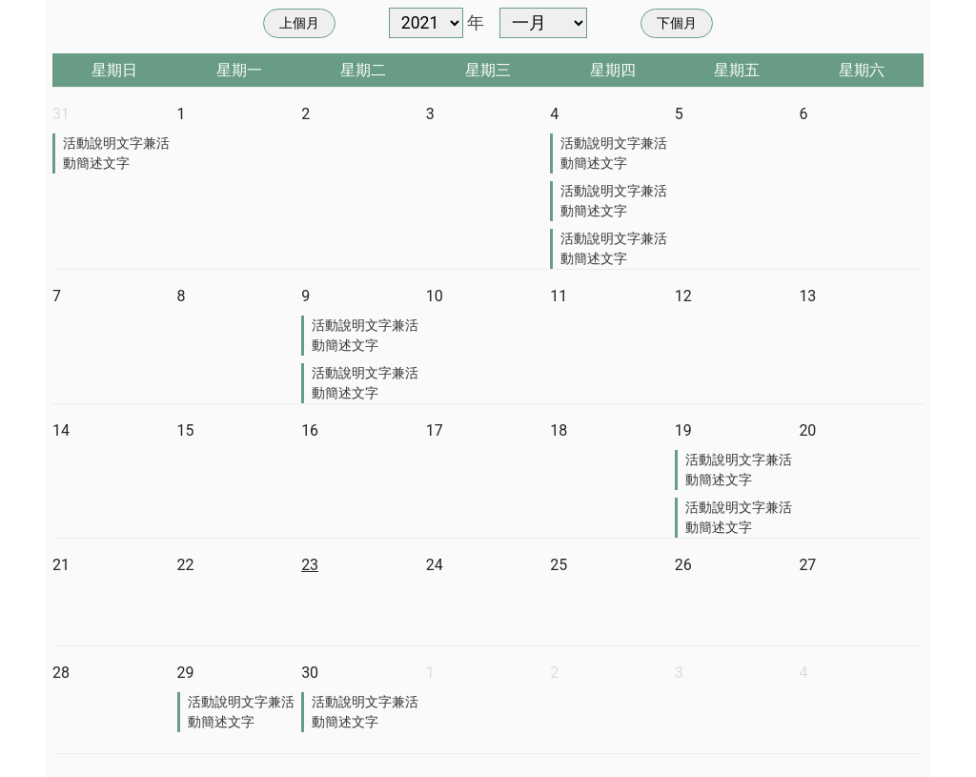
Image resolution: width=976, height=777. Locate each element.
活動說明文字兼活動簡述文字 (116, 153)
